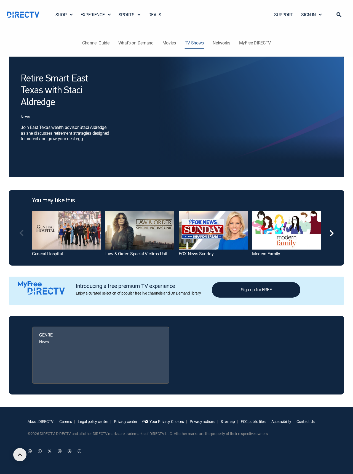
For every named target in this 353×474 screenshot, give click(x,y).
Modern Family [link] (266, 254)
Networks (221, 43)
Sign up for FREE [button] (256, 290)
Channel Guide (95, 43)
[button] (338, 14)
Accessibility (281, 421)
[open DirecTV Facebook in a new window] (40, 451)
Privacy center (125, 421)
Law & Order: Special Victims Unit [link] (136, 254)
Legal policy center (92, 421)
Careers (65, 421)
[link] (66, 230)
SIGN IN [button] (311, 15)
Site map (227, 421)
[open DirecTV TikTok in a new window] (79, 451)
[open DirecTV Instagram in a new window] (59, 451)
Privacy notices (202, 421)
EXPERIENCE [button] (96, 15)
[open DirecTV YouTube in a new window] (69, 451)
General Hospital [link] (47, 254)
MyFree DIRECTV (255, 43)
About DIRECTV (40, 421)
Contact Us (305, 421)
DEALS (154, 15)
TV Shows (194, 43)
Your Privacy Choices (166, 421)
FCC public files (252, 421)
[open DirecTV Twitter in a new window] (49, 451)
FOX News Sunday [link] (196, 254)
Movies (169, 43)
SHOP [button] (64, 15)
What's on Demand (136, 43)
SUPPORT (283, 15)
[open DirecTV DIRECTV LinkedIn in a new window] (30, 451)
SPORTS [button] (130, 15)
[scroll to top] (20, 454)
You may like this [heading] (53, 200)
